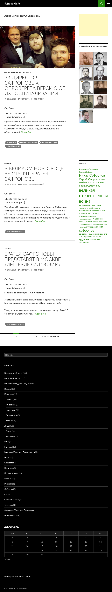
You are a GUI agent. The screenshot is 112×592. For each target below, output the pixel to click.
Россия (7, 483)
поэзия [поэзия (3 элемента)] (104, 224)
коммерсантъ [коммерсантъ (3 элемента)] (84, 216)
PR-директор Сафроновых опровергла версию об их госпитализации (34, 85)
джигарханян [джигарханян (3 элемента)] (84, 211)
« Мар (7, 559)
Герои (8, 431)
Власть (7, 389)
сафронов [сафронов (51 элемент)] (86, 230)
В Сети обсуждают (13, 378)
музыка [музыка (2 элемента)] (95, 221)
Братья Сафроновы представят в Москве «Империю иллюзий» (32, 259)
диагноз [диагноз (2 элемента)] (93, 211)
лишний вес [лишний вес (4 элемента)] (98, 219)
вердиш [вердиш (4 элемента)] (82, 205)
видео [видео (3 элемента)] (88, 205)
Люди (7, 425)
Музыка (9, 420)
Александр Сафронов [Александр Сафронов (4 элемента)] (88, 169)
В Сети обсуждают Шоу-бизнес (19, 383)
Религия (8, 478)
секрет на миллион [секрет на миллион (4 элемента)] (87, 234)
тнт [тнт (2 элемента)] (94, 237)
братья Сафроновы (28, 142)
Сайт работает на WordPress (15, 588)
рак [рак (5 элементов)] (94, 226)
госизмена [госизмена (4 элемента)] (83, 208)
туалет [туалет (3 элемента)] (98, 236)
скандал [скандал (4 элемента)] (99, 234)
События (8, 489)
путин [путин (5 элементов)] (89, 226)
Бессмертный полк (13, 373)
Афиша (8, 163)
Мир (6, 441)
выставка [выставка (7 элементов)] (96, 205)
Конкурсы (10, 410)
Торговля (8, 505)
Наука (7, 457)
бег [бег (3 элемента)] (80, 183)
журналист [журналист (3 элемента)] (100, 211)
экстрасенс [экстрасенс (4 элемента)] (84, 242)
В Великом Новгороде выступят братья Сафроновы (33, 173)
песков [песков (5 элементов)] (88, 224)
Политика (9, 468)
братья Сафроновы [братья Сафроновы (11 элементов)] (89, 185)
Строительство (11, 499)
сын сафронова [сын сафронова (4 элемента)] (85, 236)
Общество (9, 72)
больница (11, 142)
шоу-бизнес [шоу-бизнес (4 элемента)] (95, 239)
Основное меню (108, 3)
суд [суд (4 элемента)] (105, 234)
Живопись (11, 404)
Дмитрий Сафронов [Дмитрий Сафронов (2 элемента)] (86, 172)
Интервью (10, 436)
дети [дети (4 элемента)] (98, 208)
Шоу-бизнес (10, 515)
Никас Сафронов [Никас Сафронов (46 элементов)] (92, 175)
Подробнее (27, 132)
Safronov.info (12, 3)
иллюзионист (13, 146)
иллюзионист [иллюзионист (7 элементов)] (86, 213)
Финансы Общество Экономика (19, 510)
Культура (8, 394)
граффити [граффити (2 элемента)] (92, 208)
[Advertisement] (93, 25)
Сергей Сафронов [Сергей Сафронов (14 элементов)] (89, 179)
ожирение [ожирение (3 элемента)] (103, 221)
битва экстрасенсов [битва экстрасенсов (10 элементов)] (93, 182)
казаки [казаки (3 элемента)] (95, 213)
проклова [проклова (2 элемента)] (82, 227)
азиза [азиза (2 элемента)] (103, 180)
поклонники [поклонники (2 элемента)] (96, 224)
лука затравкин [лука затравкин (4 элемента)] (85, 221)
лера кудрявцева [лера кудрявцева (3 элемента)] (85, 219)
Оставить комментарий (32, 99)
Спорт (7, 494)
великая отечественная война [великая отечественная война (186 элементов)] (93, 195)
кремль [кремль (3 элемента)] (93, 216)
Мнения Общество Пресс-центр (19, 452)
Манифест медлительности (17, 576)
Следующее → (50, 336)
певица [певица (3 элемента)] (82, 224)
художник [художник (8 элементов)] (84, 239)
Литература (11, 415)
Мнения (8, 447)
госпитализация (49, 142)
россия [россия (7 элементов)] (99, 226)
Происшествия (23, 72)
